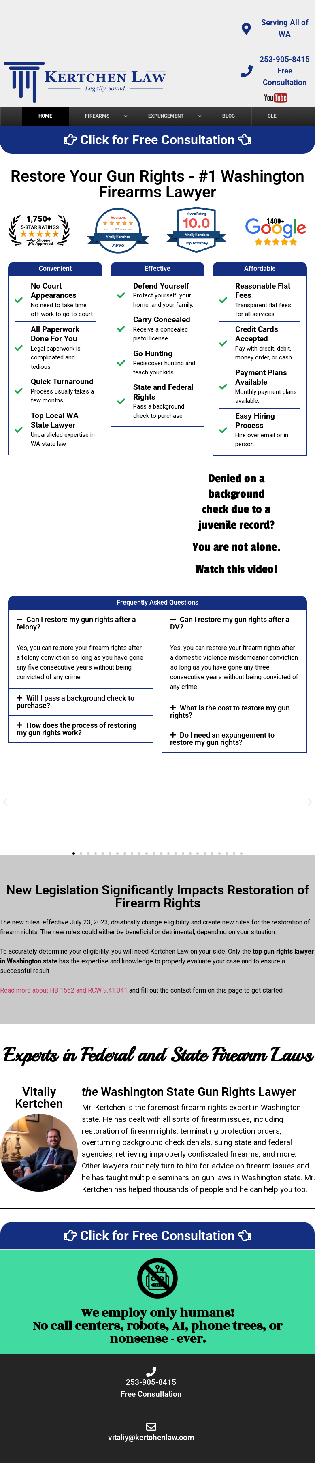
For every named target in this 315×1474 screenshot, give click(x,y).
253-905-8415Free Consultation (285, 71)
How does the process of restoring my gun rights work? (76, 729)
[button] (81, 623)
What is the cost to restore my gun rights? (230, 711)
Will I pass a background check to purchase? (75, 702)
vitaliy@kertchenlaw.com (151, 1437)
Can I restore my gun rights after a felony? (76, 623)
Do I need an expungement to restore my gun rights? (222, 739)
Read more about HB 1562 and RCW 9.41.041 (64, 990)
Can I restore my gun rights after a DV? (229, 623)
